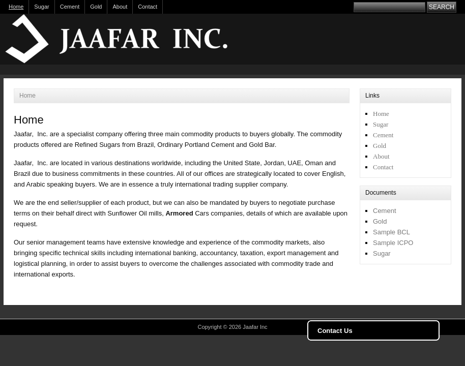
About (119, 7)
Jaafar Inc (131, 39)
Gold (96, 7)
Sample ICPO (393, 243)
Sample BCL (391, 232)
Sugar (41, 7)
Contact (147, 7)
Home (16, 7)
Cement (70, 7)
